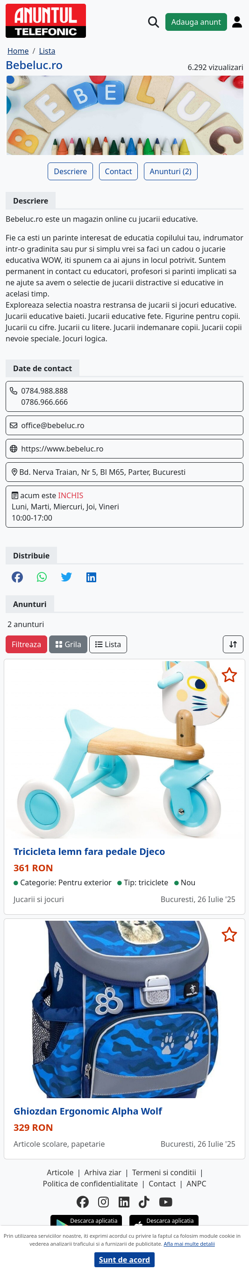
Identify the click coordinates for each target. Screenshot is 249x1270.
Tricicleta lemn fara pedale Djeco (89, 851)
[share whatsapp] (42, 577)
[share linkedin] (91, 577)
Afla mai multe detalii (189, 1243)
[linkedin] (124, 1202)
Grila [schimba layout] (68, 644)
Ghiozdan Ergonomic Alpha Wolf (88, 1111)
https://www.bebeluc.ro (62, 449)
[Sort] (233, 644)
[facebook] (83, 1202)
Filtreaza (26, 644)
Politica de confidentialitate (90, 1183)
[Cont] (237, 21)
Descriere (70, 171)
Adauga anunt (196, 22)
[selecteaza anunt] (229, 674)
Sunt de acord (124, 1260)
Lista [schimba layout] (108, 644)
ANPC (196, 1183)
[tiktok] (144, 1202)
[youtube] (165, 1202)
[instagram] (103, 1202)
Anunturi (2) (171, 171)
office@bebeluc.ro (53, 425)
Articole (60, 1172)
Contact (118, 171)
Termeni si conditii (164, 1172)
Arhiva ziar (103, 1172)
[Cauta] (153, 22)
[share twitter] (66, 577)
